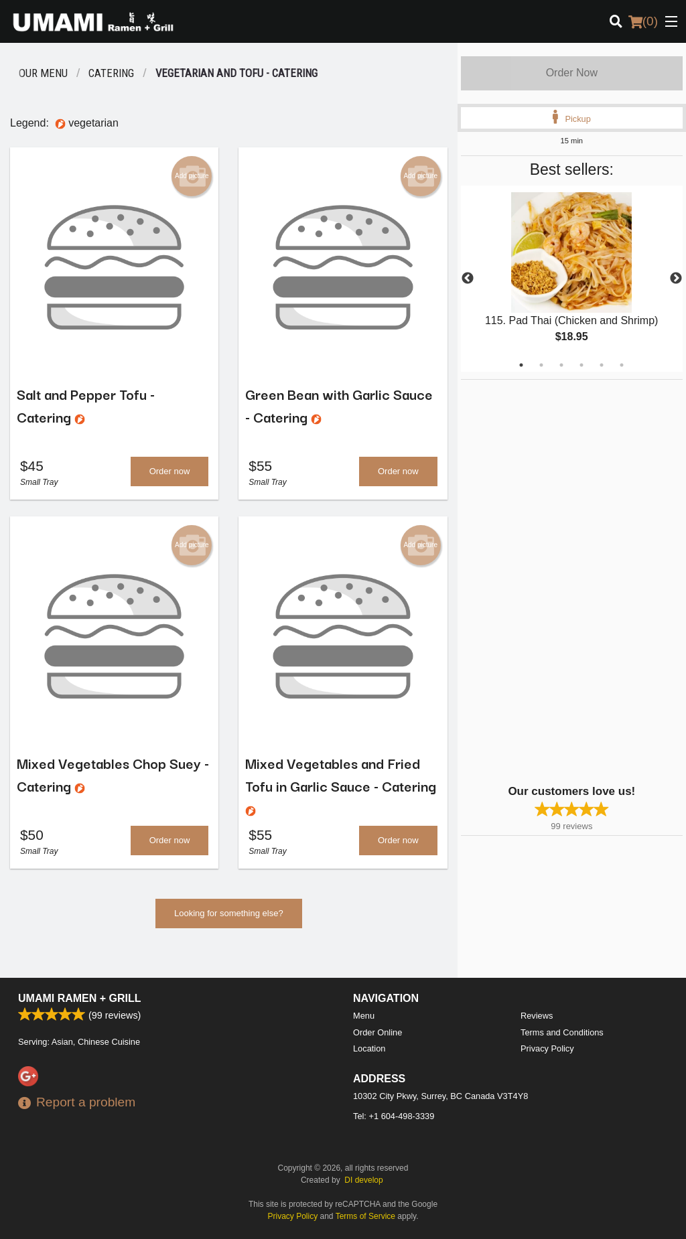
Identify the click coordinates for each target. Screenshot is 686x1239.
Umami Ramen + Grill (79, 998)
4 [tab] (581, 365)
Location (369, 1048)
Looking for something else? (228, 916)
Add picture (192, 176)
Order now (169, 472)
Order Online (377, 1032)
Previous (467, 278)
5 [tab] (601, 365)
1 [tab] (521, 365)
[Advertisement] (544, 581)
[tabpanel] (571, 278)
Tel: (393, 1116)
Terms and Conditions (562, 1032)
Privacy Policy (547, 1048)
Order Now (572, 72)
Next (676, 278)
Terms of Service (365, 1216)
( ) (643, 21)
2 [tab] (541, 365)
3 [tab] (561, 365)
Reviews (537, 1016)
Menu (363, 1016)
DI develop (363, 1180)
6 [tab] (621, 365)
